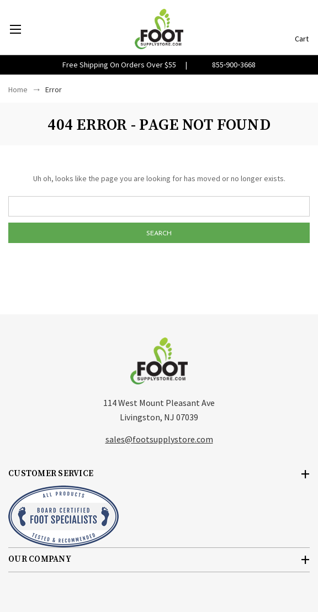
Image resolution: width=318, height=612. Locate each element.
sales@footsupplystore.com (159, 439)
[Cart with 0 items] (301, 23)
